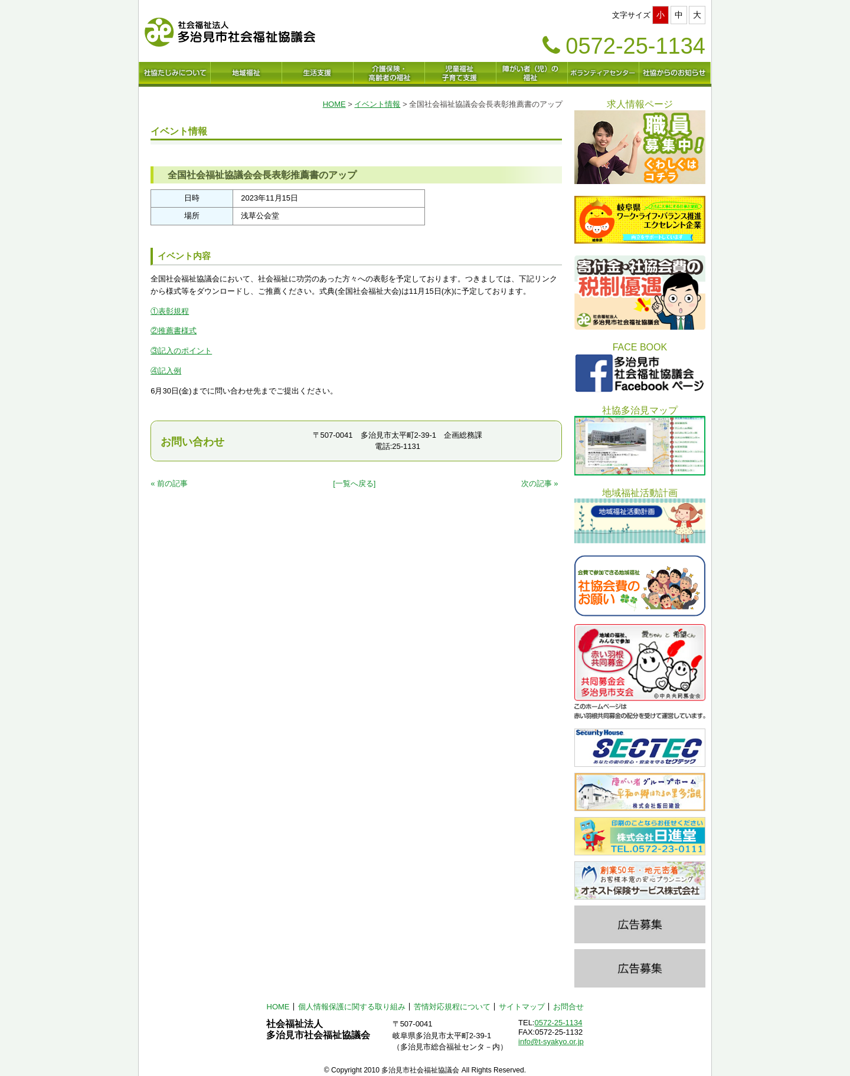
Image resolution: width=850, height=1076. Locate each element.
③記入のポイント (181, 350)
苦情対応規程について (452, 1006)
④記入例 (166, 370)
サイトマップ (522, 1006)
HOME (334, 104)
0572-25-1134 (558, 1022)
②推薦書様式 (174, 330)
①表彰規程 (170, 311)
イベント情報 (377, 104)
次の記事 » (539, 483)
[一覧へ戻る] (354, 483)
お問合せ (568, 1006)
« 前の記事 (169, 483)
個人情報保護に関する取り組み (352, 1006)
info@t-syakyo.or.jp (551, 1041)
